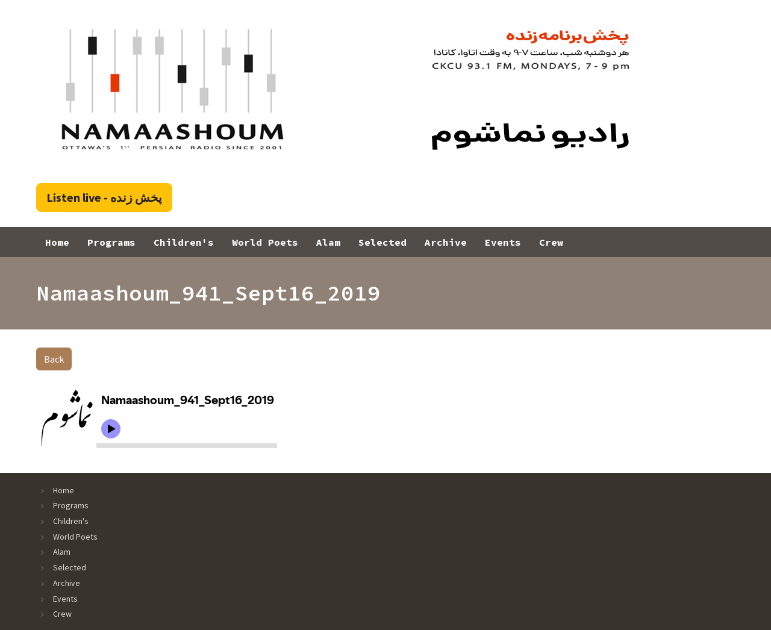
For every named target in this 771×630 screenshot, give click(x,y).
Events (503, 242)
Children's (184, 242)
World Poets (265, 242)
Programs (111, 242)
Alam (328, 242)
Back (54, 359)
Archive (446, 242)
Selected (382, 242)
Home (57, 242)
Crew (551, 242)
